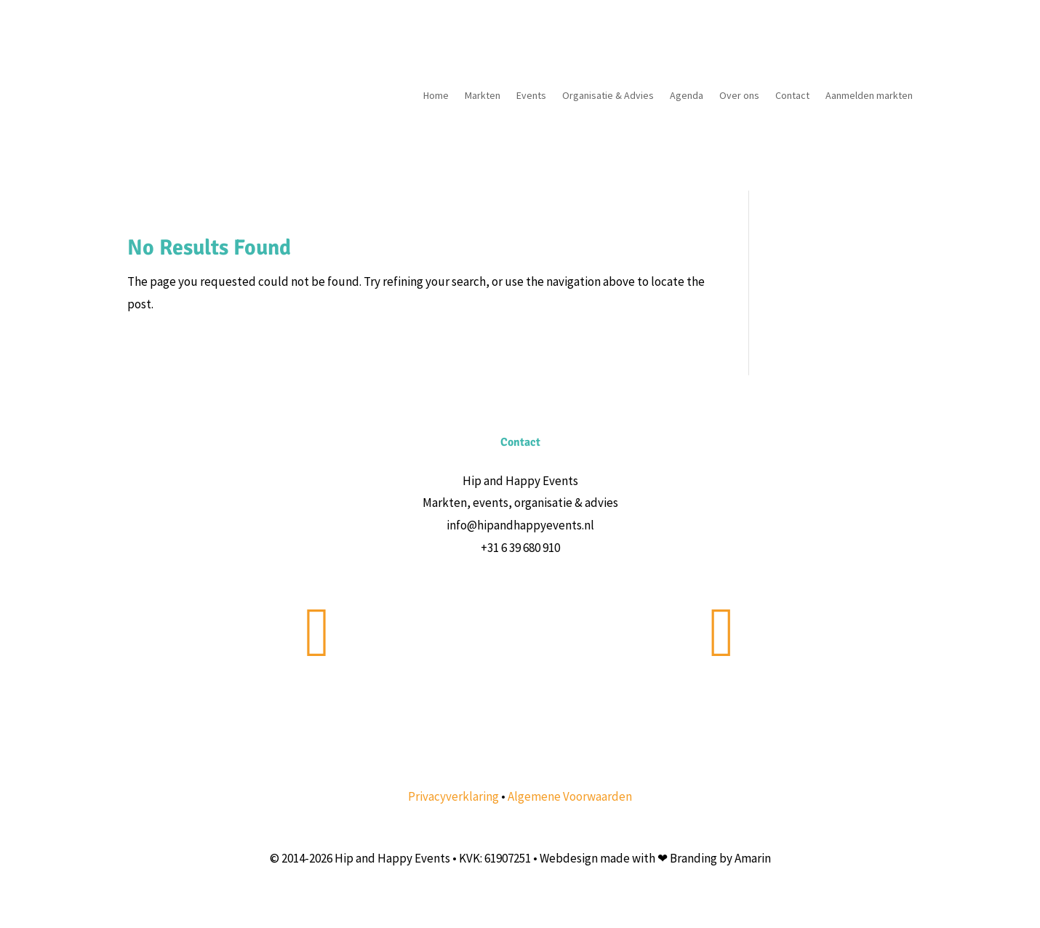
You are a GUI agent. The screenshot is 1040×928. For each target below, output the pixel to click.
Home (436, 95)
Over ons (739, 95)
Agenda (686, 95)
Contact (792, 95)
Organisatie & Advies (608, 95)
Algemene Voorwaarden (570, 796)
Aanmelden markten (869, 95)
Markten (482, 95)
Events (531, 95)
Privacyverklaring (453, 796)
